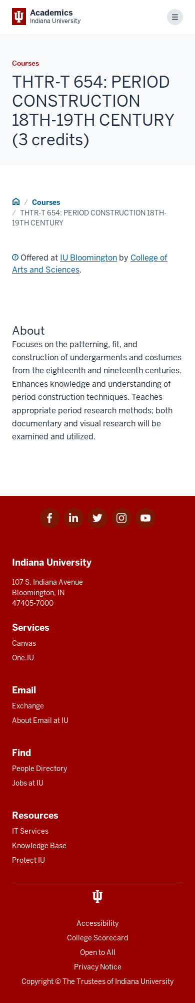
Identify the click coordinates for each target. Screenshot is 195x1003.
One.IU (23, 657)
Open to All (98, 952)
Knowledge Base (39, 845)
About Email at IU (40, 720)
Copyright (38, 981)
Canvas (24, 643)
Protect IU (28, 860)
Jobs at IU (28, 783)
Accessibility (97, 923)
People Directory (39, 768)
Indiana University (144, 981)
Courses (46, 202)
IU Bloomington (88, 258)
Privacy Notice (98, 966)
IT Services (30, 831)
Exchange (28, 705)
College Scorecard (97, 937)
